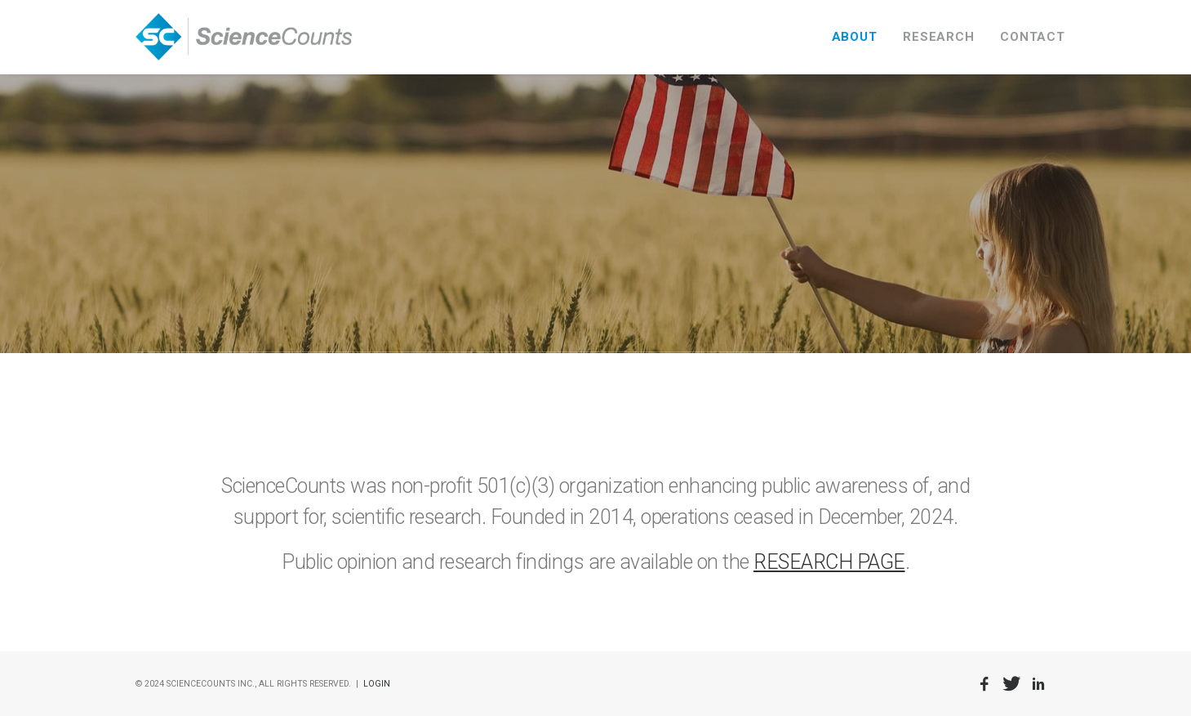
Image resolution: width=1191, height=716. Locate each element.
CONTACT (1032, 36)
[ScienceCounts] (244, 36)
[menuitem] (860, 37)
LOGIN (376, 683)
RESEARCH (938, 36)
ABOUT (855, 36)
